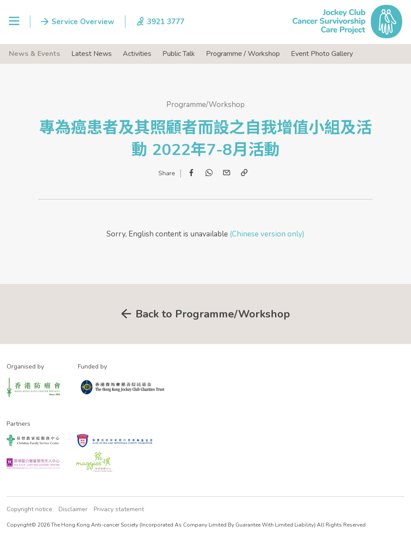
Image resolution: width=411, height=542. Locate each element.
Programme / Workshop (243, 54)
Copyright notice (29, 509)
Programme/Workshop (205, 105)
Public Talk (178, 54)
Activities (137, 54)
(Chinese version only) (266, 234)
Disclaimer (73, 509)
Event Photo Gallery (322, 54)
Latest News (91, 54)
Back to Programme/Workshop (213, 314)
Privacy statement (119, 509)
